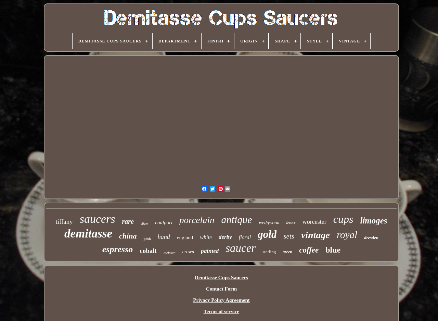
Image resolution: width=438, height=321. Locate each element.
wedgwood (269, 222)
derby (225, 237)
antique (236, 219)
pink (147, 238)
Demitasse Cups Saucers (221, 277)
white (206, 237)
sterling (269, 251)
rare (128, 221)
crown (188, 251)
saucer (241, 248)
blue (332, 249)
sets (288, 236)
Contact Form (221, 289)
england (185, 237)
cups (343, 219)
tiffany (64, 221)
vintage (315, 235)
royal (347, 234)
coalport (163, 222)
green (287, 251)
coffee (309, 250)
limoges (373, 220)
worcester (314, 221)
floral (245, 237)
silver (144, 224)
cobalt (148, 250)
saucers (97, 219)
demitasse (88, 233)
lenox (290, 222)
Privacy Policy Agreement (221, 300)
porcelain (196, 220)
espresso (117, 249)
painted (210, 251)
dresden (371, 237)
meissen (170, 253)
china (128, 236)
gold (267, 234)
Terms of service (221, 311)
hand (164, 236)
